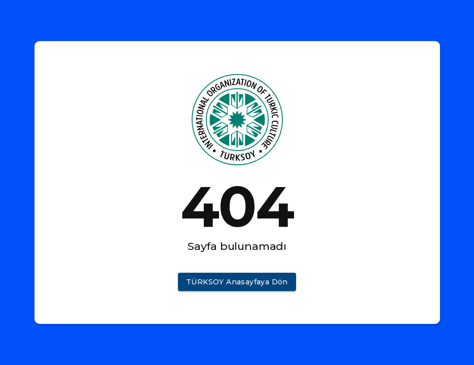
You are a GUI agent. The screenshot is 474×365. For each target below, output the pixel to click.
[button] (237, 282)
